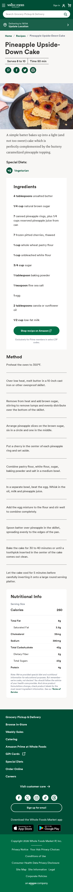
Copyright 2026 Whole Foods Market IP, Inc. (36, 841)
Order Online (14, 769)
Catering (11, 739)
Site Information (37, 869)
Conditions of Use (35, 856)
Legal (52, 869)
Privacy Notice (20, 849)
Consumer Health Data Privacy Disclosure (35, 862)
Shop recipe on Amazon (36, 331)
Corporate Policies (36, 876)
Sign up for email (36, 807)
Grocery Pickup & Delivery (23, 717)
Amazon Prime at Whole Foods (26, 747)
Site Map (21, 869)
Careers (11, 776)
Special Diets (14, 761)
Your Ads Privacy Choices (44, 849)
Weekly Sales (14, 732)
